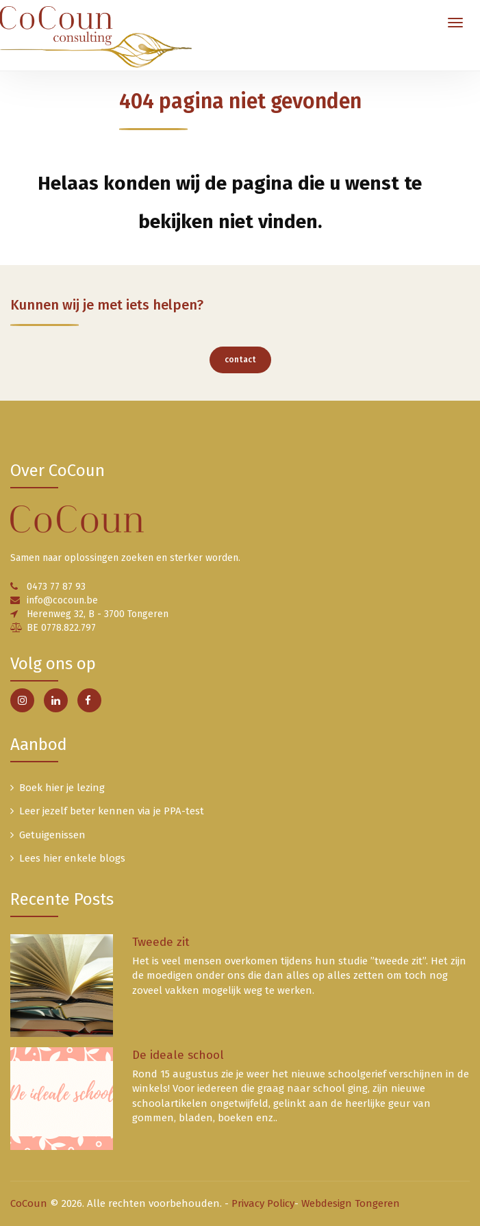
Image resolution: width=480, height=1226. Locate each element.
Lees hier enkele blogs (72, 858)
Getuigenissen (52, 835)
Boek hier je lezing (62, 787)
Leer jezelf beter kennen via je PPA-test (111, 811)
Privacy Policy (262, 1203)
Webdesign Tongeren (350, 1203)
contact (240, 359)
